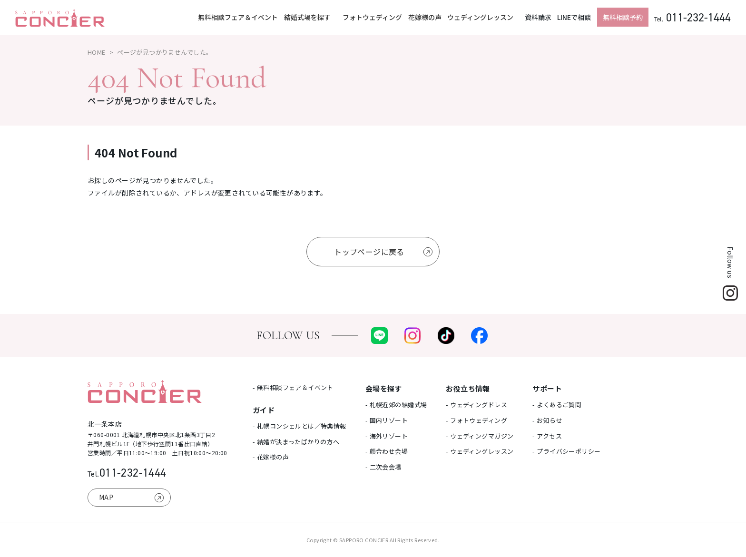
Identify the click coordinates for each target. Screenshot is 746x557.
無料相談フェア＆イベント (238, 17)
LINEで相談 (574, 17)
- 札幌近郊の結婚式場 (396, 404)
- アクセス (547, 435)
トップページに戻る (369, 251)
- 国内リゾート (386, 420)
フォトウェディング (372, 17)
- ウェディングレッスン (479, 451)
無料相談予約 (623, 17)
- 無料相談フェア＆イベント (293, 387)
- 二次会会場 (383, 466)
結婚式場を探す (308, 17)
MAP (106, 497)
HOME (97, 52)
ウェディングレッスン (480, 17)
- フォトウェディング (476, 420)
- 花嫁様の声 (271, 456)
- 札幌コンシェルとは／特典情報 (299, 425)
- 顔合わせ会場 (386, 451)
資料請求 (538, 17)
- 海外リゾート (386, 435)
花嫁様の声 (425, 17)
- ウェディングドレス (476, 404)
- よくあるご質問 (556, 404)
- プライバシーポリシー (566, 451)
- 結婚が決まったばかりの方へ (296, 441)
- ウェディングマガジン (479, 435)
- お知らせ (547, 420)
